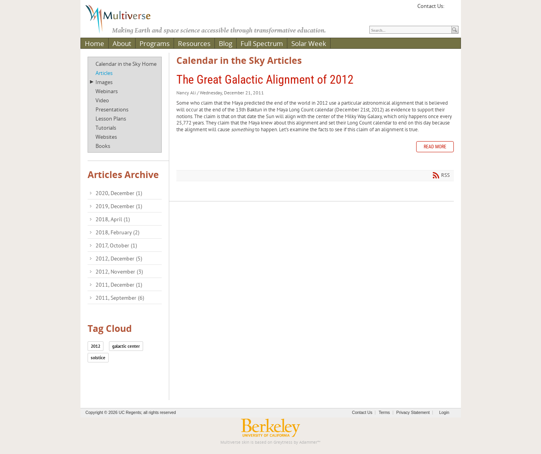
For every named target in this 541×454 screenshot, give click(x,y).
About (122, 43)
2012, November (119, 271)
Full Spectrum (262, 43)
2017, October (116, 245)
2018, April (113, 219)
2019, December (119, 206)
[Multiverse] (123, 18)
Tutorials (106, 127)
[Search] (410, 30)
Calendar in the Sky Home (126, 63)
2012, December (119, 258)
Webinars (107, 91)
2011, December (119, 284)
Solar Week (308, 43)
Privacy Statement (413, 412)
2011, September (120, 297)
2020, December (119, 193)
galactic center (126, 346)
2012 (95, 346)
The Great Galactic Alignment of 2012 (265, 79)
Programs (155, 43)
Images (104, 82)
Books (103, 145)
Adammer (308, 442)
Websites (106, 136)
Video (102, 100)
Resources (194, 43)
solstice (98, 357)
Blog (225, 43)
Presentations (112, 109)
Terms (384, 412)
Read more (435, 146)
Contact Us (362, 412)
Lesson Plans (111, 118)
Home (94, 43)
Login (444, 412)
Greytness (282, 442)
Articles (104, 73)
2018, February (118, 232)
